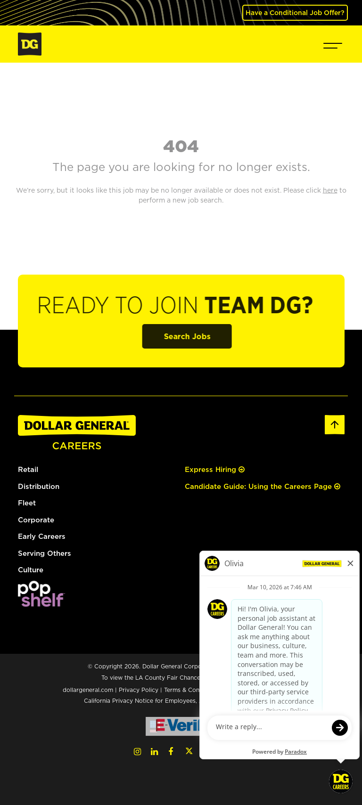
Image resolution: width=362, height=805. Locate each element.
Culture (30, 570)
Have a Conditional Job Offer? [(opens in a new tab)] (295, 12)
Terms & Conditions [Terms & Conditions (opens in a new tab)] (191, 690)
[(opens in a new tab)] (41, 593)
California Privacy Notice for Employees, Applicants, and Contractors (181, 701)
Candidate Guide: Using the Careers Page (262, 486)
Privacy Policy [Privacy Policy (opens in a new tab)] (138, 690)
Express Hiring (215, 469)
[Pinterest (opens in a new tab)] (224, 751)
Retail (28, 469)
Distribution (38, 486)
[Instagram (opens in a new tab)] (137, 751)
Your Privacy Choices (262, 690)
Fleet (27, 503)
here (255, 678)
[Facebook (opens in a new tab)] (170, 751)
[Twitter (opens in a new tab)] (189, 751)
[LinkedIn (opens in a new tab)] (154, 751)
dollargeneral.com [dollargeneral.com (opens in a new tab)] (88, 690)
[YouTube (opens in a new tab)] (207, 751)
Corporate (36, 520)
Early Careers (42, 536)
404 (181, 145)
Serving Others (44, 553)
